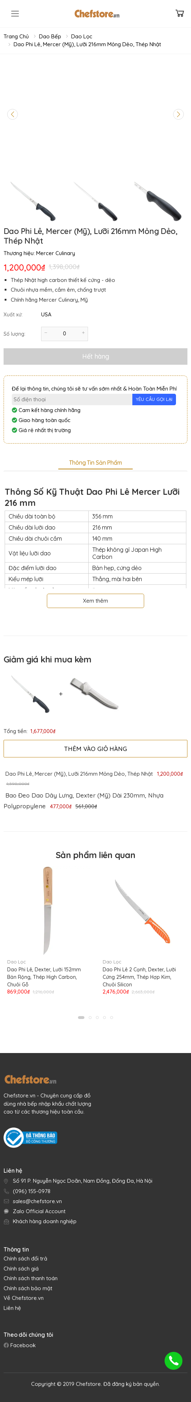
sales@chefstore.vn (37, 1201)
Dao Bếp (50, 36)
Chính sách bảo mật (28, 1288)
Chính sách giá (21, 1268)
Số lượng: (14, 334)
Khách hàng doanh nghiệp (45, 1221)
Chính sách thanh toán (31, 1278)
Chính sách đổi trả (25, 1258)
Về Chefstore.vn (24, 1298)
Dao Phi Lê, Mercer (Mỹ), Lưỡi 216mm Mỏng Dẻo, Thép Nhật (87, 44)
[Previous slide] (12, 114)
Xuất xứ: (13, 314)
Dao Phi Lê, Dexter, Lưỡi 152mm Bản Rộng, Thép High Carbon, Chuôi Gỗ (44, 977)
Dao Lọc (81, 36)
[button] (81, 1017)
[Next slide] (178, 114)
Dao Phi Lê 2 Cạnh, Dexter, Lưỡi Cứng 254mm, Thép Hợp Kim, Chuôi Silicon (139, 977)
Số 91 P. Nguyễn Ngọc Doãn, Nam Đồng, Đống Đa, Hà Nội (82, 1180)
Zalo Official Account (39, 1211)
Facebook (22, 1345)
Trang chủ (16, 36)
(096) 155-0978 (31, 1191)
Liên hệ (12, 1308)
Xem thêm (95, 600)
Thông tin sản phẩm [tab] (95, 462)
